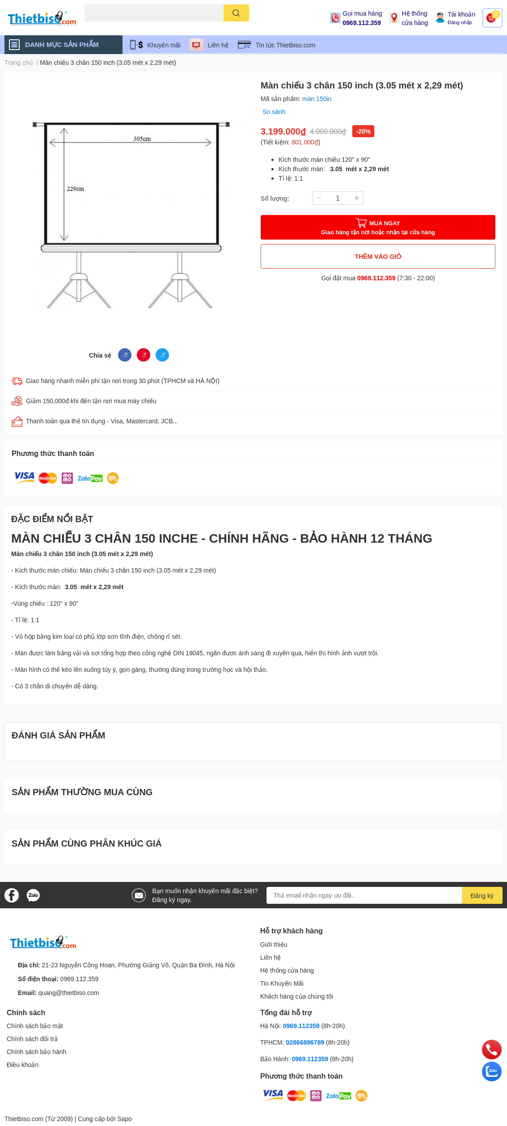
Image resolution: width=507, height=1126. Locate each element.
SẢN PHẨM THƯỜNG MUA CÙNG (82, 791)
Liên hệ (218, 45)
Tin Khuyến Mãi (282, 983)
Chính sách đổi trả (32, 1038)
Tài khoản (461, 14)
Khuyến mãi (164, 45)
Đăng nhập (460, 22)
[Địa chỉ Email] (384, 895)
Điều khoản (22, 1064)
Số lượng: (275, 198)
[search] (236, 12)
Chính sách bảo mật (35, 1025)
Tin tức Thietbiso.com (286, 45)
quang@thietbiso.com (68, 992)
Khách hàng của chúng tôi (296, 996)
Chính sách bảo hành (36, 1051)
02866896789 (305, 1042)
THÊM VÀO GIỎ (378, 256)
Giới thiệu (273, 944)
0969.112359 (301, 1025)
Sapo (124, 1118)
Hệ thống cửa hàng (414, 17)
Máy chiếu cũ (100, 26)
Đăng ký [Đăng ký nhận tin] (482, 895)
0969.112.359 (361, 22)
